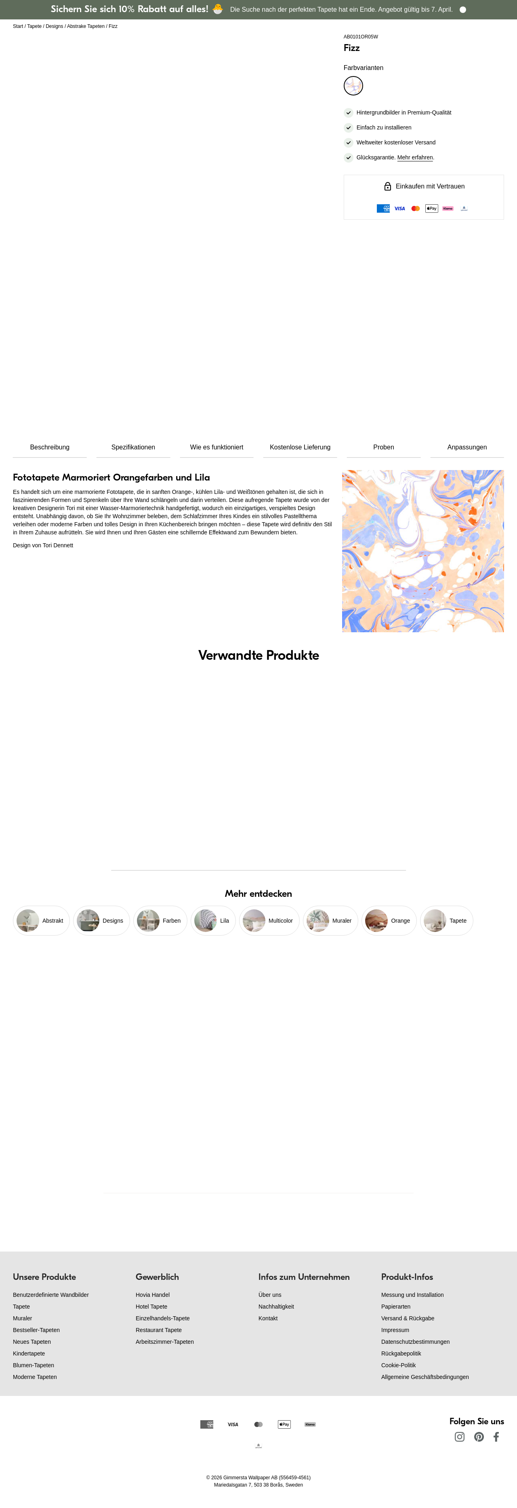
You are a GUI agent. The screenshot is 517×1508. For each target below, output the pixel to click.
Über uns (270, 1295)
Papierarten (395, 1306)
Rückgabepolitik (401, 1353)
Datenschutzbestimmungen (415, 1342)
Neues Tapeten (32, 1342)
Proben (383, 447)
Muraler (22, 1318)
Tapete (34, 26)
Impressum (395, 1330)
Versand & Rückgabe (408, 1318)
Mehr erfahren (415, 157)
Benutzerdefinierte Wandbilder (51, 1295)
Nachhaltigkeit (276, 1306)
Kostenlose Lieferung (300, 447)
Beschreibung (49, 447)
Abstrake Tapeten (86, 26)
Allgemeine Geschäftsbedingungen (425, 1377)
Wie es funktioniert (217, 447)
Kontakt (267, 1318)
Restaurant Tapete (159, 1330)
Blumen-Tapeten (33, 1365)
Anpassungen (467, 447)
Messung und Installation (412, 1295)
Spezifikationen (133, 447)
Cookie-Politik (398, 1365)
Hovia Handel (153, 1295)
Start (18, 26)
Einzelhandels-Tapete (163, 1318)
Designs (54, 26)
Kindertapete (29, 1353)
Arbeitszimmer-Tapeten (165, 1342)
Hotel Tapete (151, 1306)
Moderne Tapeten (35, 1377)
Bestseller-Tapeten (36, 1330)
